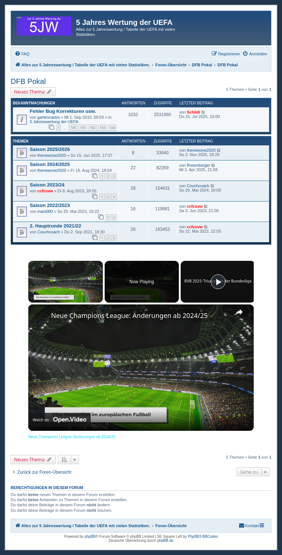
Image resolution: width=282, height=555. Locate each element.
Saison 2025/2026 (50, 149)
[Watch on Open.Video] (59, 420)
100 (73, 127)
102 (92, 127)
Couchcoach (198, 186)
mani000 (45, 211)
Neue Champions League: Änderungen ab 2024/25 (129, 315)
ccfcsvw (45, 191)
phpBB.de (165, 541)
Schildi (193, 112)
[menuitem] (22, 53)
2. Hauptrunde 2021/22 (55, 226)
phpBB (89, 536)
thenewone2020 (51, 155)
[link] (40, 316)
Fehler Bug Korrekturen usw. (63, 111)
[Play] (218, 281)
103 (102, 127)
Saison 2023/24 (47, 185)
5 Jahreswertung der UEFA (54, 121)
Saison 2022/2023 (50, 205)
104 (112, 127)
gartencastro (48, 117)
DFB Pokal (28, 81)
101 (83, 127)
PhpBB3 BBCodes (203, 536)
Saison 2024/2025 (50, 164)
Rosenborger (198, 165)
